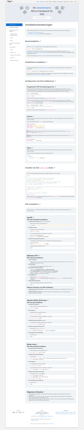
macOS (11, 49)
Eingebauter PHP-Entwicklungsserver (14, 34)
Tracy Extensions (39, 74)
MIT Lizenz (42, 414)
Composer (33, 46)
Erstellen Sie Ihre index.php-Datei (14, 44)
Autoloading (42, 52)
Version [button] (71, 1)
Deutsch (74, 412)
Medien (50, 1)
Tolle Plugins (66, 1)
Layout (68, 51)
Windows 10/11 (13, 52)
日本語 (71, 413)
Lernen (46, 1)
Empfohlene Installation (14, 27)
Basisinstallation (12, 24)
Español (63, 412)
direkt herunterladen (42, 55)
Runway (46, 74)
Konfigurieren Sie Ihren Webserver (13, 30)
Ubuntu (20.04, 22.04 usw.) (15, 55)
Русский (61, 413)
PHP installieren (12, 47)
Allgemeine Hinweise (14, 60)
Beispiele (55, 1)
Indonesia (58, 413)
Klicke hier (37, 420)
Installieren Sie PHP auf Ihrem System (36, 32)
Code (75, 1)
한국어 (74, 413)
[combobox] (42, 17)
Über (38, 1)
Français (60, 412)
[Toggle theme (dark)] (13, 2)
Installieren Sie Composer (34, 33)
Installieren (42, 1)
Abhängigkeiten (30, 52)
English (57, 412)
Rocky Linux (12, 57)
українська (66, 413)
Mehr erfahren (51, 423)
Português (67, 412)
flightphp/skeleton (45, 67)
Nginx (11, 40)
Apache (11, 37)
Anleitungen (60, 1)
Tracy (35, 74)
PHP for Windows (39, 261)
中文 (69, 413)
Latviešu (71, 412)
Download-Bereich (30, 210)
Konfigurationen (37, 52)
